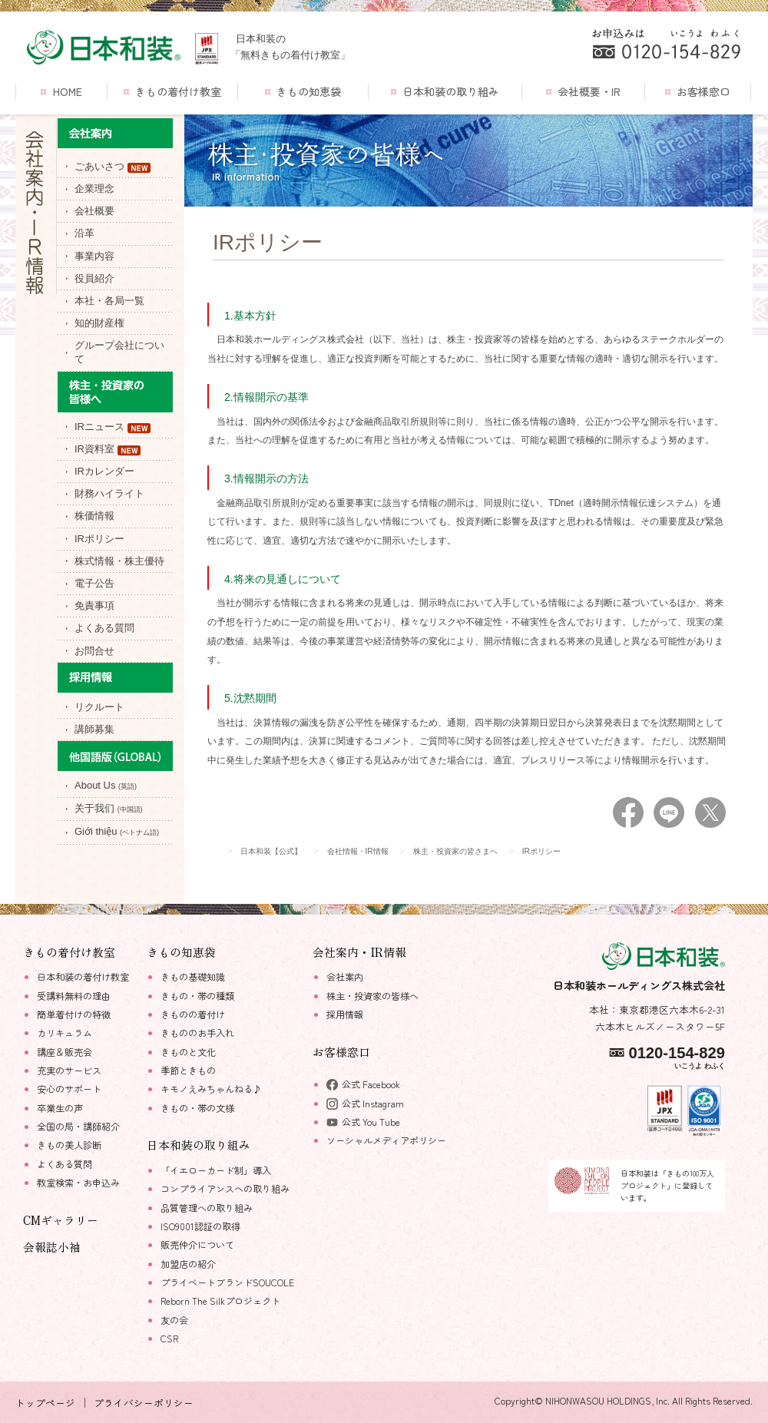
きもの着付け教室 (172, 91)
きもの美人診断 (69, 1145)
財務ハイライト (109, 493)
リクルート (99, 707)
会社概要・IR (583, 91)
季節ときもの (188, 1070)
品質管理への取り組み (207, 1208)
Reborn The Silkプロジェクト (220, 1301)
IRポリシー (99, 538)
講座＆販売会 (64, 1052)
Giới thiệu (116, 831)
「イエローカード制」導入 (216, 1170)
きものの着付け (193, 1014)
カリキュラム (64, 1033)
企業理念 (94, 188)
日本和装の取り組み (445, 91)
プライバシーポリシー (144, 1402)
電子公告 (94, 583)
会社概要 (94, 211)
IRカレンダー (104, 471)
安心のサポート (69, 1089)
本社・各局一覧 (109, 300)
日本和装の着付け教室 (83, 977)
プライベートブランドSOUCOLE (227, 1282)
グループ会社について (119, 352)
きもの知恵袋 (303, 91)
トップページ (45, 1402)
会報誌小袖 (52, 1247)
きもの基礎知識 (193, 977)
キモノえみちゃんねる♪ (211, 1089)
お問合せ (94, 651)
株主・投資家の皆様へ (372, 996)
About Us (105, 785)
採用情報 (344, 1014)
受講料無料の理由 (74, 996)
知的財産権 (99, 323)
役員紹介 (94, 278)
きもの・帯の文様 (197, 1108)
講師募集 (94, 729)
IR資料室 (107, 449)
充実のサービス (69, 1070)
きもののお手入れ (197, 1033)
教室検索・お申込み (78, 1183)
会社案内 (344, 977)
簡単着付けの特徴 (74, 1014)
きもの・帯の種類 (197, 996)
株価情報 (94, 515)
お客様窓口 (697, 91)
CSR (169, 1338)
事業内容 (94, 256)
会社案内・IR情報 (359, 952)
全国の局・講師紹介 (78, 1126)
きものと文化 (188, 1052)
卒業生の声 (60, 1108)
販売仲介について (197, 1245)
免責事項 (94, 605)
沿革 (84, 233)
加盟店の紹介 (188, 1264)
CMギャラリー (60, 1220)
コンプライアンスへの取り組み (225, 1189)
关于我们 (108, 808)
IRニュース (112, 427)
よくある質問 (104, 628)
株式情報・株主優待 (119, 561)
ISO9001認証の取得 (200, 1226)
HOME (61, 91)
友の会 (174, 1320)
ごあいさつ (112, 167)
